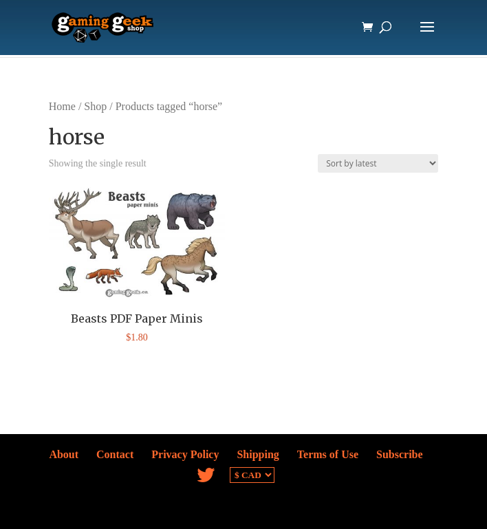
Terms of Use (327, 454)
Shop (95, 106)
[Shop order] (378, 163)
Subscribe (399, 454)
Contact (114, 454)
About (63, 454)
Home (62, 106)
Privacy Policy (185, 454)
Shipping (258, 454)
